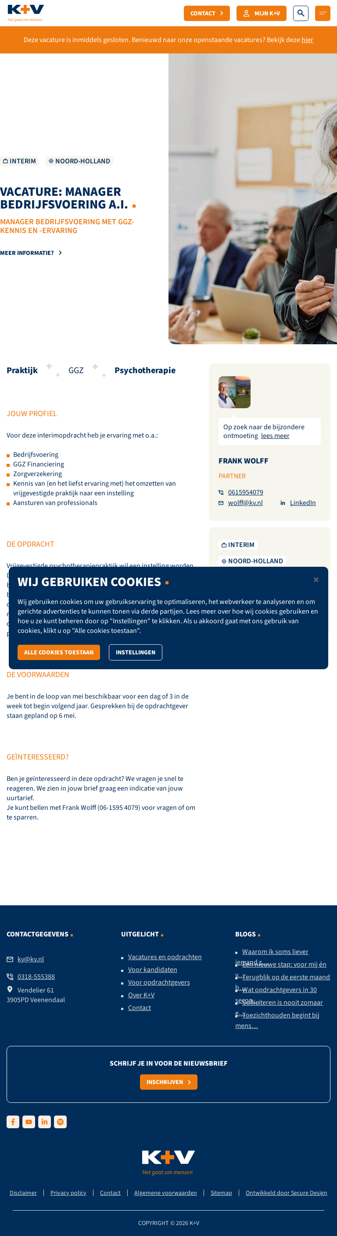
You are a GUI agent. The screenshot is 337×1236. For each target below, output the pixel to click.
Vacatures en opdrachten (165, 957)
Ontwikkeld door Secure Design (286, 1193)
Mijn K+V (261, 13)
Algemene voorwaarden (165, 1193)
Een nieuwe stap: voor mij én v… (280, 969)
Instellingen (135, 652)
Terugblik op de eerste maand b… (282, 982)
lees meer (275, 435)
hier (307, 39)
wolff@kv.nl (241, 502)
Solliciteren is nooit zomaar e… (279, 1007)
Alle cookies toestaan (58, 652)
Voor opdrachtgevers (159, 982)
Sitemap (221, 1193)
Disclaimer (23, 1193)
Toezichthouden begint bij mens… (277, 1020)
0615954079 (241, 492)
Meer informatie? (31, 253)
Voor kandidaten (152, 969)
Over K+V (141, 995)
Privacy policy (68, 1193)
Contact (206, 13)
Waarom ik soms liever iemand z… (271, 957)
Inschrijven (169, 1082)
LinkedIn (298, 502)
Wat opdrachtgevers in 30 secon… (276, 995)
